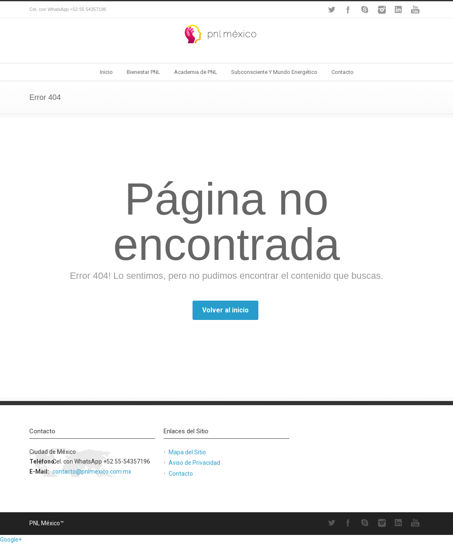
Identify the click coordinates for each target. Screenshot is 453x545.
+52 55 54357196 (88, 9)
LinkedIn (398, 9)
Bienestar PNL (143, 72)
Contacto (342, 72)
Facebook (348, 9)
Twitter (331, 9)
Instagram (381, 9)
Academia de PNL (195, 72)
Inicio (106, 72)
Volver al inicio (225, 310)
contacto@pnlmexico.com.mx (91, 471)
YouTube (415, 9)
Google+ (11, 539)
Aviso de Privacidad (194, 462)
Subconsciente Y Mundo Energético (274, 72)
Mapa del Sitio (187, 452)
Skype (365, 9)
